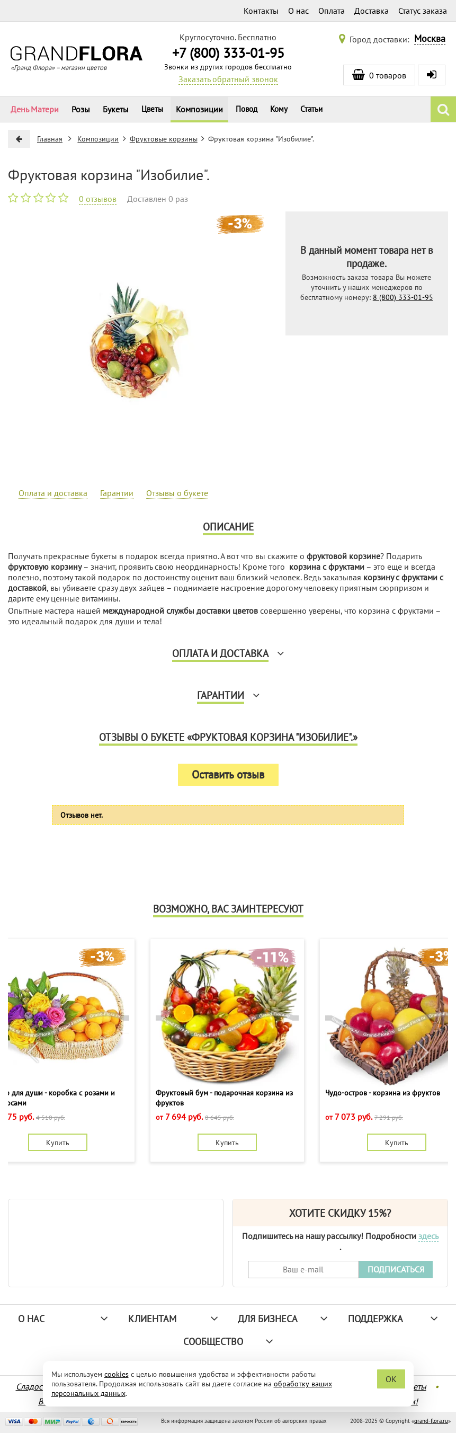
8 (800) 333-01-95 (403, 297)
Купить (57, 1142)
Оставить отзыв (228, 774)
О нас (298, 10)
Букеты (116, 109)
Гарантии (116, 493)
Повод (246, 109)
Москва (429, 38)
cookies (116, 1374)
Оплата (331, 10)
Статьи (311, 109)
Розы (80, 109)
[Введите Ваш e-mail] (303, 1269)
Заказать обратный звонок (228, 79)
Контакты (261, 10)
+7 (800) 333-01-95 (228, 52)
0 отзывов (98, 198)
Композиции (199, 109)
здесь (428, 1236)
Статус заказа (422, 10)
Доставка (371, 10)
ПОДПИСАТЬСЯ (396, 1269)
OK (391, 1379)
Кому (279, 109)
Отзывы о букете (177, 493)
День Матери (35, 109)
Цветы (152, 109)
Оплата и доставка (53, 493)
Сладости (33, 1386)
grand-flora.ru (431, 1421)
